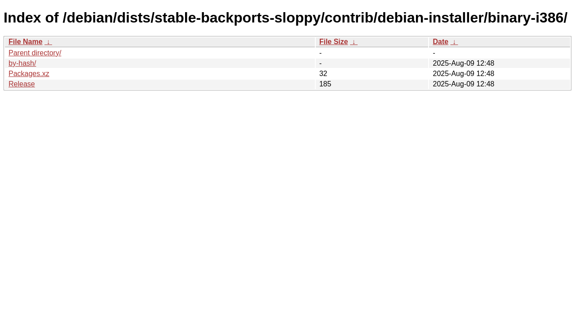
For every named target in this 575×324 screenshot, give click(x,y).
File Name (26, 41)
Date (440, 41)
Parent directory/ (35, 53)
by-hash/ (22, 63)
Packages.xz (29, 73)
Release (22, 84)
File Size (333, 41)
